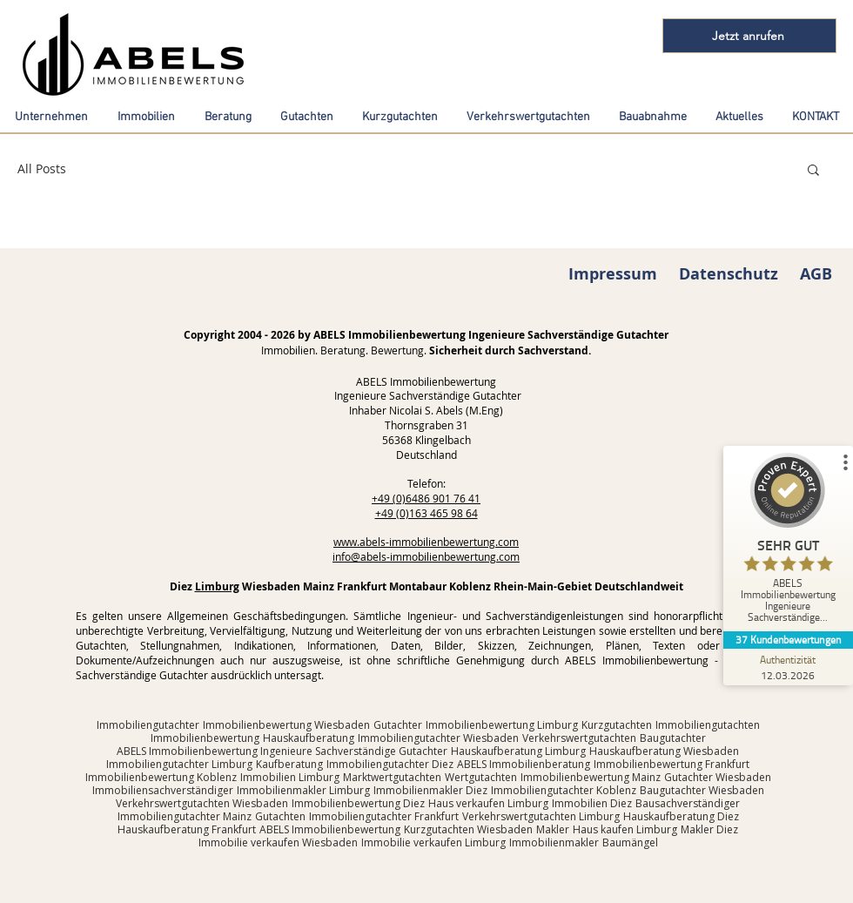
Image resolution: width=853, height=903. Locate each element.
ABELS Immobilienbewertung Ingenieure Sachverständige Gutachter (282, 751)
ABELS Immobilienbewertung (329, 829)
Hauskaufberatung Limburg (518, 751)
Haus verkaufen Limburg (488, 803)
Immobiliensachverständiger (162, 790)
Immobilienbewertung (205, 738)
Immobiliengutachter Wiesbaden (438, 738)
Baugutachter (673, 738)
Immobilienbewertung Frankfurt (671, 764)
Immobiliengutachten (707, 724)
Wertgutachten (481, 777)
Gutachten (280, 816)
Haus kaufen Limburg (625, 829)
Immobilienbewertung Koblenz (161, 777)
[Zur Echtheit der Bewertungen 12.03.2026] (789, 667)
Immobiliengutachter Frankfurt (384, 816)
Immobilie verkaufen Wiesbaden (278, 842)
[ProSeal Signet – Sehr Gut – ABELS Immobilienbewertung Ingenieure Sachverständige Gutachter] (789, 542)
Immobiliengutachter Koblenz (563, 790)
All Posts (41, 168)
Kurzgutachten (616, 724)
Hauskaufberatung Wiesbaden (664, 751)
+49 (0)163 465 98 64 (426, 513)
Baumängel (630, 842)
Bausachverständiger (687, 803)
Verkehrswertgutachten (579, 738)
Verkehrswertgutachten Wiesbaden (202, 803)
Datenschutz (728, 274)
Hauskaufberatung (308, 738)
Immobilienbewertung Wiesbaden (286, 724)
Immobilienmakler (554, 842)
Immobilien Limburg (289, 777)
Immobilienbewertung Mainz (591, 777)
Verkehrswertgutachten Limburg (541, 816)
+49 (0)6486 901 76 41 (426, 498)
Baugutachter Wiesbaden (702, 790)
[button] (813, 171)
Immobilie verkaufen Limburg (433, 842)
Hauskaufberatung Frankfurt (187, 829)
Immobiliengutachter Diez (389, 764)
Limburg (217, 586)
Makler (552, 829)
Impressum (612, 274)
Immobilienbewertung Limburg (502, 724)
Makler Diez (709, 829)
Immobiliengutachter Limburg (179, 764)
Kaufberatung (289, 764)
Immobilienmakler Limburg (303, 790)
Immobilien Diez (592, 803)
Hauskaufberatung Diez (681, 816)
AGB (816, 274)
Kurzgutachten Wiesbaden (468, 829)
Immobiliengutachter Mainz (185, 816)
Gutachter (397, 724)
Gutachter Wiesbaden (717, 777)
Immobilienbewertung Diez (358, 803)
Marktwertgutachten (392, 777)
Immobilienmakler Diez (430, 790)
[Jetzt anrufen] (749, 35)
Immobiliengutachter (148, 724)
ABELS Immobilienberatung (523, 764)
